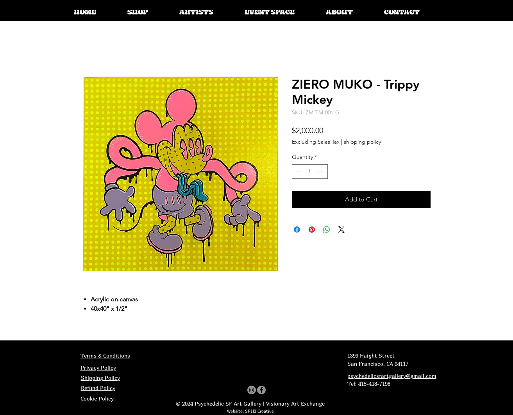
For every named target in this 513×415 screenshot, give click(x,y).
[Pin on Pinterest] (311, 229)
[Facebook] (261, 390)
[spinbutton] (310, 171)
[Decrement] (298, 171)
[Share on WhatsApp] (326, 229)
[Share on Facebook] (297, 229)
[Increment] (322, 171)
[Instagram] (251, 390)
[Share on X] (341, 229)
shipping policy (362, 141)
